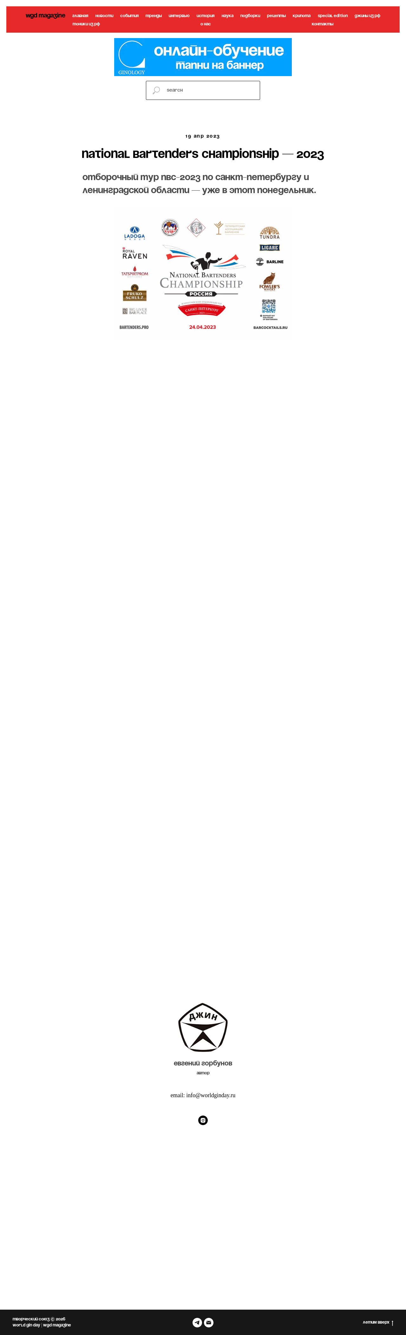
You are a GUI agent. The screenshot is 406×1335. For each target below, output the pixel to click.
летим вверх (378, 1323)
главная (80, 16)
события (129, 16)
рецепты (276, 16)
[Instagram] (203, 1120)
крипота (302, 16)
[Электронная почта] (208, 1322)
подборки (250, 16)
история (205, 16)
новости (104, 16)
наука (227, 16)
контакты (322, 24)
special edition (333, 16)
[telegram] (197, 1322)
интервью (179, 16)
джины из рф (367, 16)
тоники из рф (86, 24)
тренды (154, 16)
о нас (205, 24)
